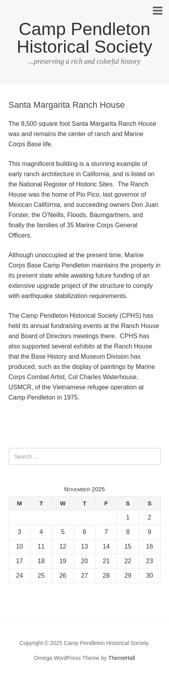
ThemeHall (121, 658)
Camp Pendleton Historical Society (84, 38)
